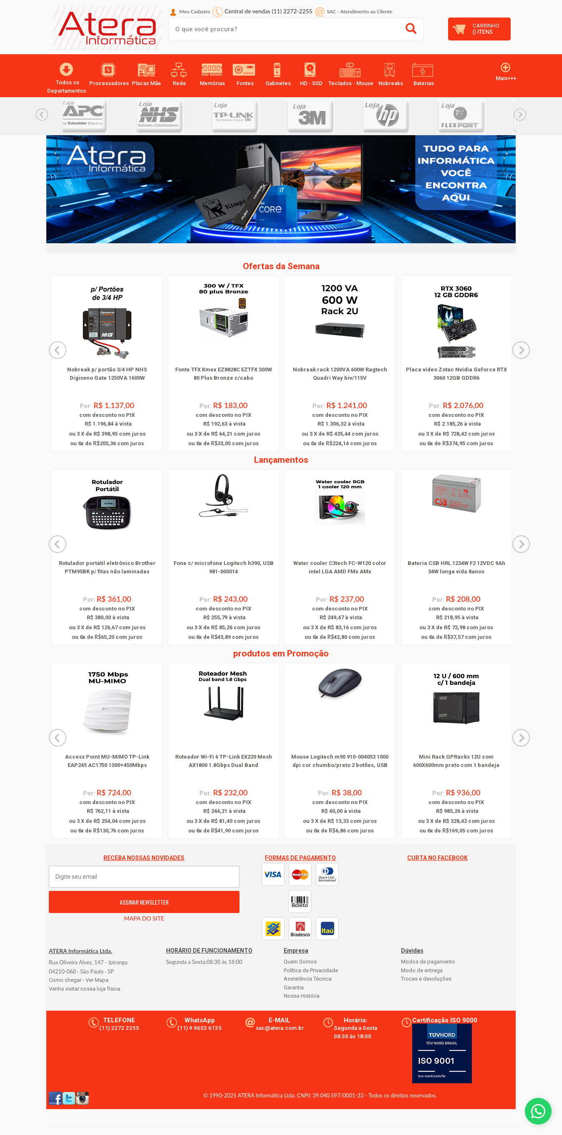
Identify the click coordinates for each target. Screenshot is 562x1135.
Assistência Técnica (308, 979)
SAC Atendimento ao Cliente (359, 11)
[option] (101, 116)
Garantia (294, 987)
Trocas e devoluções (426, 979)
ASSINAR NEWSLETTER (144, 902)
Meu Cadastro (194, 11)
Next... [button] (520, 114)
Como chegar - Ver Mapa (78, 980)
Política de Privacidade (311, 970)
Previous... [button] (42, 114)
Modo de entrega (422, 970)
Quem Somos (300, 961)
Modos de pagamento (428, 961)
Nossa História (302, 996)
